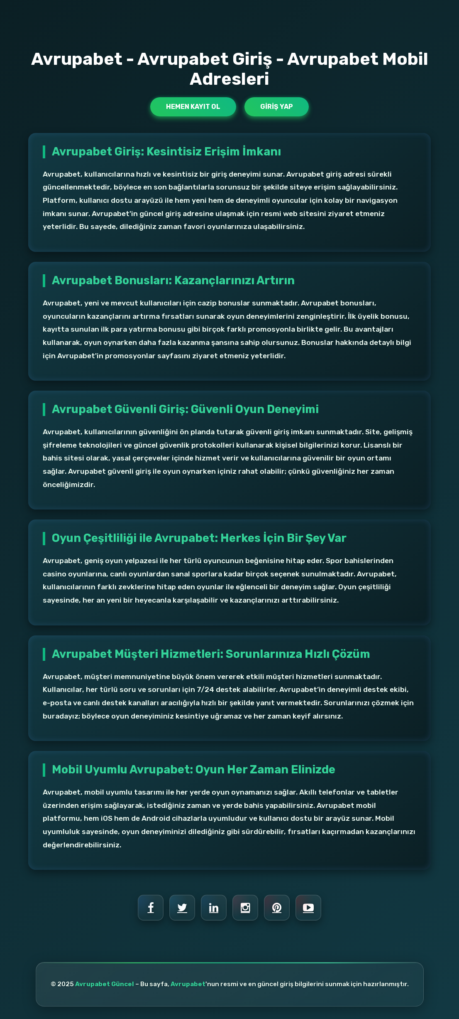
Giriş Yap (276, 107)
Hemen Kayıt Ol (193, 107)
